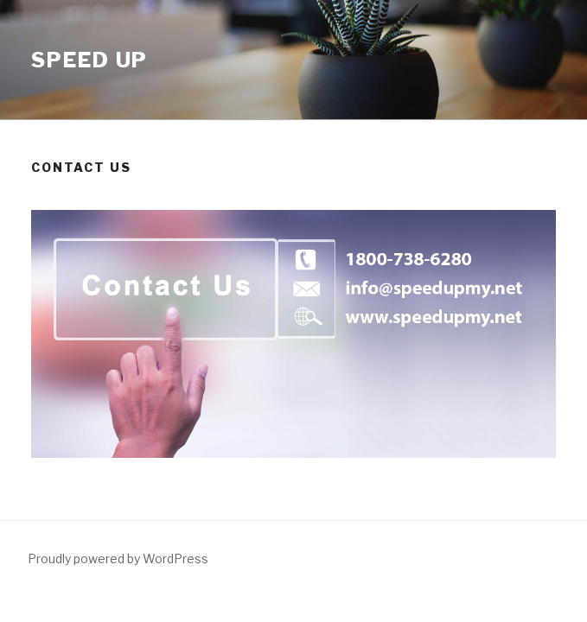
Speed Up (89, 60)
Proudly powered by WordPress (118, 558)
